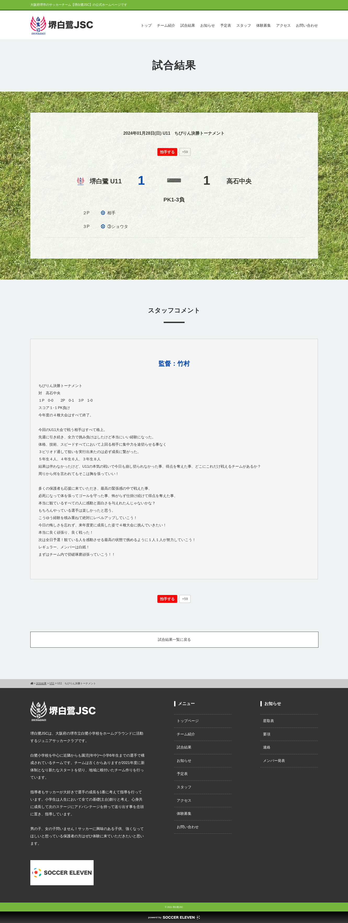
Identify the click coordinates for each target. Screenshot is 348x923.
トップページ (188, 721)
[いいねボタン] (167, 152)
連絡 (266, 747)
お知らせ (207, 25)
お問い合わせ (307, 25)
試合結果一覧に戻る (174, 639)
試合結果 (187, 25)
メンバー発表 (274, 760)
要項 (266, 734)
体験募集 (263, 25)
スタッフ (243, 25)
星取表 (268, 721)
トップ (146, 25)
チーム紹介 (166, 25)
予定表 (225, 25)
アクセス (283, 25)
